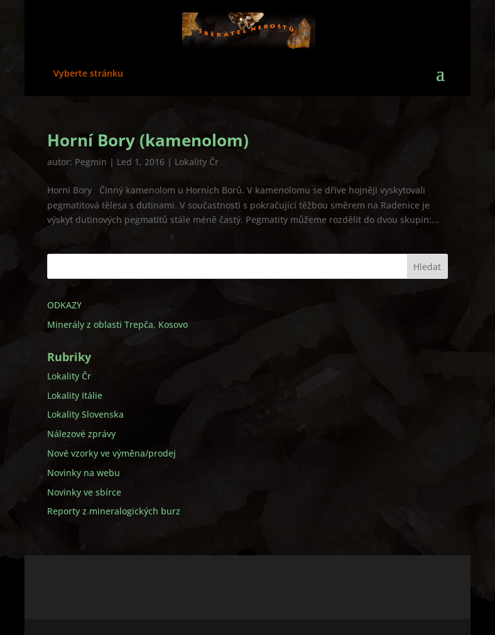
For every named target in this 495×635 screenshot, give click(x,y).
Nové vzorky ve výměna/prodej (111, 453)
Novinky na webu (83, 473)
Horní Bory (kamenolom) (148, 140)
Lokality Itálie (74, 395)
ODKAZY (64, 305)
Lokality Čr (197, 162)
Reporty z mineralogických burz (113, 511)
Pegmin (91, 162)
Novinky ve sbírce (84, 492)
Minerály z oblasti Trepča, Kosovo (117, 324)
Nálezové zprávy (81, 434)
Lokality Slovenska (85, 414)
